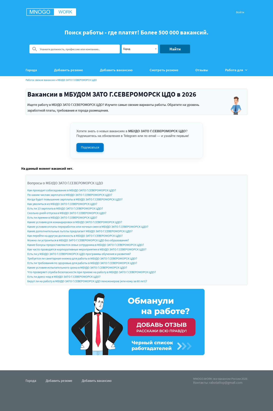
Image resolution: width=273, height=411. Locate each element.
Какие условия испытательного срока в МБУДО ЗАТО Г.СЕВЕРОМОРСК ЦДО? (77, 267)
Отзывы (201, 70)
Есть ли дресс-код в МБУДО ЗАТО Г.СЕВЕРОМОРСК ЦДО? (63, 276)
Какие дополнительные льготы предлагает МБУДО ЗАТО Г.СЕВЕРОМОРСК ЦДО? (80, 231)
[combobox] (140, 49)
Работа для (236, 70)
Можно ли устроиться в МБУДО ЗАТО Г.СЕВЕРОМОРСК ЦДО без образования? (78, 240)
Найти (175, 49)
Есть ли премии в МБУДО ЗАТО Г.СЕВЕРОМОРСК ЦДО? (62, 217)
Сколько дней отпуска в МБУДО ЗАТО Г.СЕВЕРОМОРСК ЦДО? (66, 213)
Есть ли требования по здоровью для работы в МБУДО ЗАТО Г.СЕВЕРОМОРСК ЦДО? (82, 263)
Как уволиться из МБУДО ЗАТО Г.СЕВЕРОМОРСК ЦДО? (62, 204)
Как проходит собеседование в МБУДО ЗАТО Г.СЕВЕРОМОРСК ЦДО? (71, 190)
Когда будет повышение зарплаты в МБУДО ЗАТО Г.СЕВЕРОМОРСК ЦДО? (74, 199)
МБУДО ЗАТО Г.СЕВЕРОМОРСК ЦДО (77, 80)
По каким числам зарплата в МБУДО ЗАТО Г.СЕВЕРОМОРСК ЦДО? (69, 195)
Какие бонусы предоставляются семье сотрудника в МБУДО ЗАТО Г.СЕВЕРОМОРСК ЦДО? (85, 245)
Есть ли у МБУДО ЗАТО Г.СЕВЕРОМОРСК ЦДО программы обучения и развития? (79, 254)
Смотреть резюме (164, 70)
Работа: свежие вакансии (40, 80)
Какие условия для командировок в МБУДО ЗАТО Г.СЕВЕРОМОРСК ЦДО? (74, 222)
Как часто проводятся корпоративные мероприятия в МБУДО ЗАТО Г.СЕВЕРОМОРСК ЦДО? (86, 249)
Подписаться (90, 147)
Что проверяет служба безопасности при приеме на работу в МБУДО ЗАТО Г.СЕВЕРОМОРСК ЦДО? (91, 272)
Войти (240, 12)
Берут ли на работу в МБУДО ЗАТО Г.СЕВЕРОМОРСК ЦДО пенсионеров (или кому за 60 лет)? (87, 281)
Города (31, 70)
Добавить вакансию (116, 70)
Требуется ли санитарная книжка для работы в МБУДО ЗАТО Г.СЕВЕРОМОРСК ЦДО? (82, 258)
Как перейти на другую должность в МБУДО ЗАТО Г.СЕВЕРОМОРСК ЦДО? (75, 236)
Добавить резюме (68, 70)
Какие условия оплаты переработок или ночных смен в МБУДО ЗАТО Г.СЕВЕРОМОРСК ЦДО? (87, 226)
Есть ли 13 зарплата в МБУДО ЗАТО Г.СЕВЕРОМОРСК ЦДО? (65, 208)
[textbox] (140, 48)
